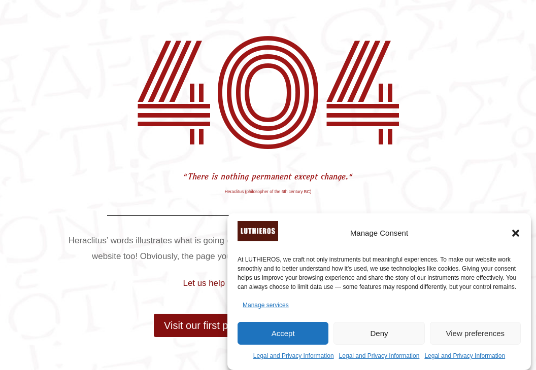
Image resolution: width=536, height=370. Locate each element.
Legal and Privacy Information (293, 355)
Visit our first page (204, 325)
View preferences (475, 333)
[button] (516, 233)
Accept (283, 333)
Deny (379, 333)
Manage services (266, 305)
